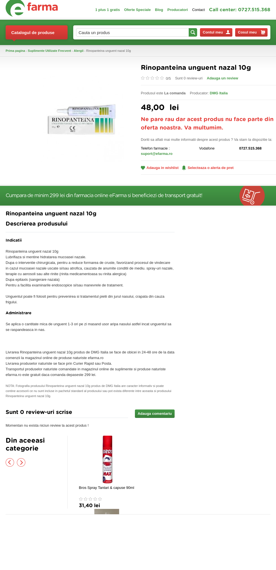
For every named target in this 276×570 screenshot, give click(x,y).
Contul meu (216, 32)
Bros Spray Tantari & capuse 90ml (106, 488)
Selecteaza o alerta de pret (207, 167)
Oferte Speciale (137, 10)
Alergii (78, 50)
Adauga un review (222, 78)
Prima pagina (15, 50)
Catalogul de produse (32, 34)
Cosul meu (251, 32)
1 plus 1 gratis (107, 10)
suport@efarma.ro (156, 154)
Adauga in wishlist (160, 168)
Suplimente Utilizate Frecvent (49, 50)
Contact (198, 10)
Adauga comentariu (155, 413)
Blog (159, 10)
